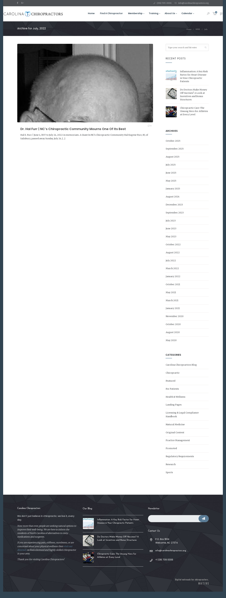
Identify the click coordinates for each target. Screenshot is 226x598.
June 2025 (171, 178)
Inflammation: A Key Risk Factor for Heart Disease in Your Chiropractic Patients (194, 82)
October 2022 (173, 250)
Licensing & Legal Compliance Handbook (182, 421)
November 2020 (174, 322)
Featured (170, 387)
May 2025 (171, 186)
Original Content (175, 438)
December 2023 (174, 210)
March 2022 (172, 274)
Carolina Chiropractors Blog (181, 371)
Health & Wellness (175, 403)
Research (171, 470)
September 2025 (175, 155)
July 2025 (171, 171)
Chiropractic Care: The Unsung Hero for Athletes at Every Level (194, 117)
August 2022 (173, 258)
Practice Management (178, 446)
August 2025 (172, 163)
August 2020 (173, 338)
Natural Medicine (175, 430)
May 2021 (171, 298)
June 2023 (171, 234)
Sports (169, 478)
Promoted (171, 454)
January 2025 (173, 194)
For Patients (172, 395)
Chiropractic (173, 379)
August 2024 (172, 202)
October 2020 (173, 330)
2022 (198, 36)
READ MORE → (28, 152)
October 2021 (173, 290)
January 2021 (173, 314)
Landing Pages (174, 411)
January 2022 (173, 282)
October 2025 (173, 147)
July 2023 (171, 226)
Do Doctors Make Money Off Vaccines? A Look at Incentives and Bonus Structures (193, 100)
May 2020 (171, 346)
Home (188, 36)
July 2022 (171, 266)
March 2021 (172, 306)
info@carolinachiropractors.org (193, 3)
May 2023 (171, 242)
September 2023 (175, 218)
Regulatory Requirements (180, 462)
